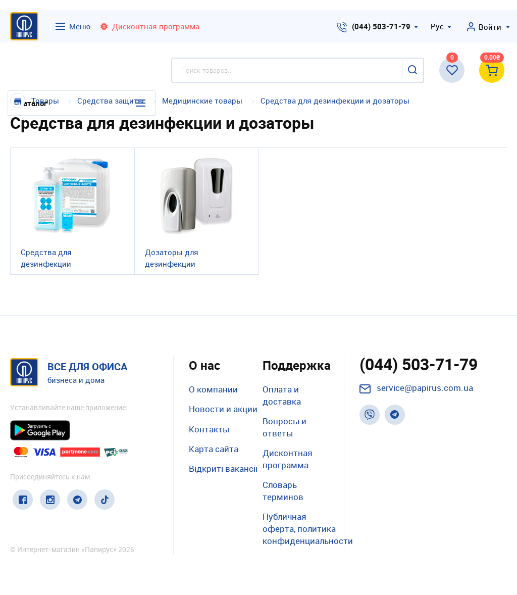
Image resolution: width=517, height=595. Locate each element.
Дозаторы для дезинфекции (171, 258)
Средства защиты (111, 100)
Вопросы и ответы (284, 427)
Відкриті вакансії (223, 468)
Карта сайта (213, 449)
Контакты (209, 429)
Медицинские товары (202, 100)
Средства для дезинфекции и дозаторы (335, 100)
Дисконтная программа (288, 459)
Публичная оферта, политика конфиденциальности (308, 529)
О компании (213, 389)
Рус (437, 26)
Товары (45, 100)
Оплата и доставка (282, 395)
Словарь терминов (283, 491)
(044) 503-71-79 (381, 26)
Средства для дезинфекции (46, 258)
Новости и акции (223, 409)
